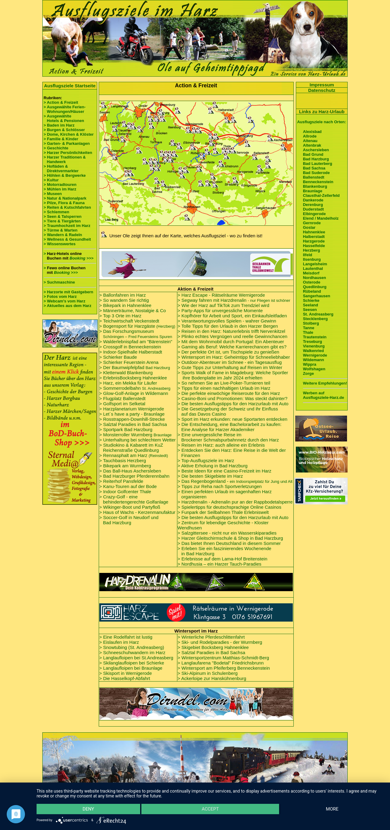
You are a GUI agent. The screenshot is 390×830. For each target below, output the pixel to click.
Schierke (311, 300)
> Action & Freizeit (61, 102)
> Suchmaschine (59, 282)
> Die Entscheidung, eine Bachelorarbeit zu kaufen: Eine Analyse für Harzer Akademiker (230, 427)
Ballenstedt (313, 177)
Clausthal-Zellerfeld (321, 195)
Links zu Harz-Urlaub (321, 111)
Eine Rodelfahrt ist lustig (127, 637)
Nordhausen (314, 277)
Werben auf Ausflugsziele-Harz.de (323, 395)
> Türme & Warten (60, 230)
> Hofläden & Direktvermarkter (61, 168)
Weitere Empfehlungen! (325, 383)
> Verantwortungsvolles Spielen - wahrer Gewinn (227, 320)
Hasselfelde (314, 245)
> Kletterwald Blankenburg (126, 372)
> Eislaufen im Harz (119, 642)
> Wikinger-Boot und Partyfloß (130, 507)
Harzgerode (314, 241)
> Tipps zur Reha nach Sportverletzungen (220, 486)
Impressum (322, 84)
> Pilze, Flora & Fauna (64, 203)
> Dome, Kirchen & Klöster (69, 134)
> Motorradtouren (60, 184)
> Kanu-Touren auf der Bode (128, 486)
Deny (88, 809)
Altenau (310, 140)
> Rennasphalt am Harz (133, 455)
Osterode (311, 282)
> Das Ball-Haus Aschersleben (130, 470)
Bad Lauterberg (317, 163)
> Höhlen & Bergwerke (65, 175)
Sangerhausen (316, 296)
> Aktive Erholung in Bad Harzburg (213, 465)
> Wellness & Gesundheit (67, 239)
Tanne (308, 328)
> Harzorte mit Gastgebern (68, 292)
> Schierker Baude (118, 357)
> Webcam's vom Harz (64, 301)
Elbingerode (314, 213)
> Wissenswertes (60, 244)
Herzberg (311, 250)
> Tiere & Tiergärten (62, 221)
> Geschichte (56, 148)
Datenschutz (321, 90)
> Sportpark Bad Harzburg (126, 429)
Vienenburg (313, 346)
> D (228, 351)
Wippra (309, 364)
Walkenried (313, 350)
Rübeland (312, 291)
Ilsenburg (312, 259)
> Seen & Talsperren (62, 216)
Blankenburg (315, 186)
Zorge (308, 373)
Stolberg (311, 323)
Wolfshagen (314, 369)
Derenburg (313, 204)
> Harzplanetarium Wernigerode (131, 408)
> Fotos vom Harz (60, 296)
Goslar (309, 227)
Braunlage (312, 191)
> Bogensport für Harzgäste (137, 326)
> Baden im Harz (59, 125)
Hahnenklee (314, 232)
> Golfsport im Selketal (122, 403)
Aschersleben (316, 150)
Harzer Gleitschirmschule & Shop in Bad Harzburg (232, 538)
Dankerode (313, 200)
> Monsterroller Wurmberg (135, 434)
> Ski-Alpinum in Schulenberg (208, 673)
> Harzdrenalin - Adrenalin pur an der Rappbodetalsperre (235, 501)
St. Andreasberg (318, 314)
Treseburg (312, 341)
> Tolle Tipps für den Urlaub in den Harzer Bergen (228, 326)
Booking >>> (81, 258)
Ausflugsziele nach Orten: (321, 122)
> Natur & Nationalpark (65, 198)
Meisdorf (311, 273)
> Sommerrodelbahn (135, 388)
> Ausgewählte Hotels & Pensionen (64, 118)
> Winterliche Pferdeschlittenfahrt (211, 637)
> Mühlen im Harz (60, 189)
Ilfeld (307, 255)
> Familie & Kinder (61, 139)
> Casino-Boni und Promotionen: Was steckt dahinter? (233, 398)
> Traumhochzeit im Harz (67, 225)
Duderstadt (313, 209)
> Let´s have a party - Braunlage (132, 414)
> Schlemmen (56, 212)
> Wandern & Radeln (63, 234)
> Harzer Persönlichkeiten (68, 152)
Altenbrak (312, 145)
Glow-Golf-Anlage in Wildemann (135, 393)
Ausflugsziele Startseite (69, 85)
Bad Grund (313, 154)
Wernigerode (315, 355)
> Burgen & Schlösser (64, 129)
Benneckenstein (318, 182)
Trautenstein (314, 337)
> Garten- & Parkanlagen (67, 143)
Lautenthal (313, 268)
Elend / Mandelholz (321, 218)
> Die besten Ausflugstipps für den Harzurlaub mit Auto (233, 403)
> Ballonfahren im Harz (122, 295)
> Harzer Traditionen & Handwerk (65, 159)
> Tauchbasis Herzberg (122, 460)
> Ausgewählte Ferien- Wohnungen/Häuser (65, 109)
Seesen (310, 309)
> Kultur (51, 180)
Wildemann (313, 359)
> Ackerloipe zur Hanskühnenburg (212, 678)
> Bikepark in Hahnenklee (125, 305)
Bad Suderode (316, 172)
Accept (210, 809)
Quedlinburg (314, 286)
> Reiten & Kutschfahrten (67, 207)
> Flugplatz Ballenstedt (122, 398)
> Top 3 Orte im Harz (120, 315)
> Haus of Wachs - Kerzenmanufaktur (137, 512)
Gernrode (312, 223)
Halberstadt (314, 236)
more (332, 809)
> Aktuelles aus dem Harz (67, 305)
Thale (308, 332)
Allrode (310, 136)
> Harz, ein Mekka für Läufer (128, 382)
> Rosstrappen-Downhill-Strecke (132, 419)
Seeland (310, 305)
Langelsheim (315, 264)
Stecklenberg (315, 318)
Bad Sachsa (314, 168)
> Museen (53, 193)
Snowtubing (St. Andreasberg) (133, 647)
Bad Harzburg (117, 522)
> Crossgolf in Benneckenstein (130, 346)
